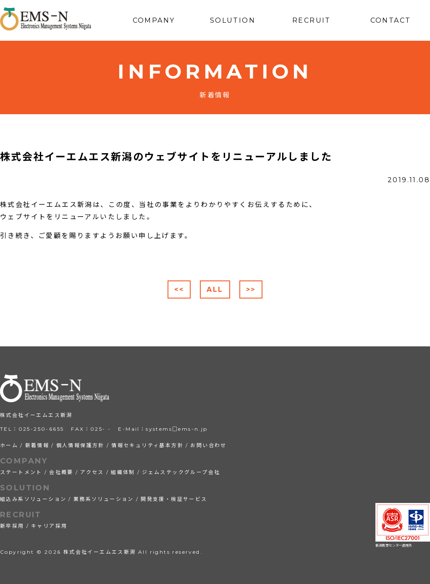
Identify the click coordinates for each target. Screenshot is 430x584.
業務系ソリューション (103, 499)
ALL (215, 289)
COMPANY (24, 461)
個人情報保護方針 (80, 445)
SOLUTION (25, 487)
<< (179, 289)
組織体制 (123, 472)
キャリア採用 (49, 526)
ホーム (9, 445)
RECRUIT (21, 514)
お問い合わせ (208, 445)
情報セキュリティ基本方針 (147, 445)
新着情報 (37, 445)
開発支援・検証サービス (174, 499)
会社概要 (61, 472)
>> (251, 289)
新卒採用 (12, 526)
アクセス (92, 472)
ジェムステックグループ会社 (181, 472)
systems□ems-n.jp (176, 429)
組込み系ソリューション (33, 499)
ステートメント (21, 472)
